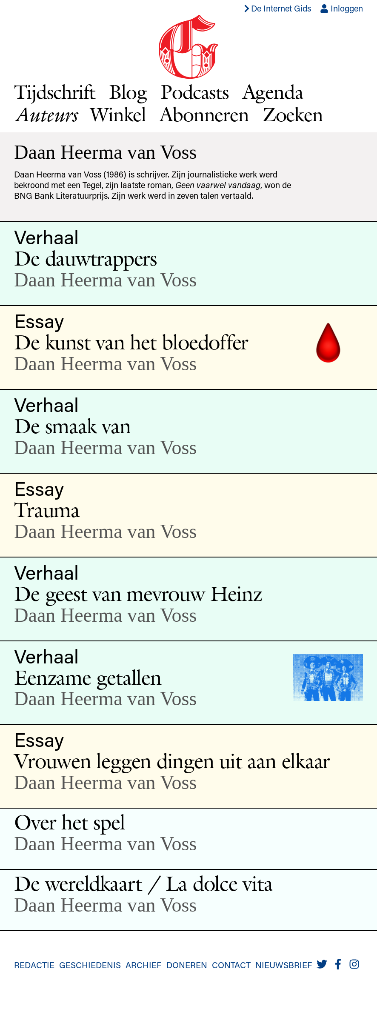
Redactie (34, 964)
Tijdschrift (54, 91)
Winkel (118, 114)
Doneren (186, 964)
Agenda (273, 91)
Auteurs (45, 114)
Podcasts (194, 91)
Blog (128, 91)
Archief (143, 964)
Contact (231, 964)
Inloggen (341, 8)
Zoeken (293, 114)
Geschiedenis (90, 964)
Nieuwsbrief (283, 964)
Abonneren (204, 114)
